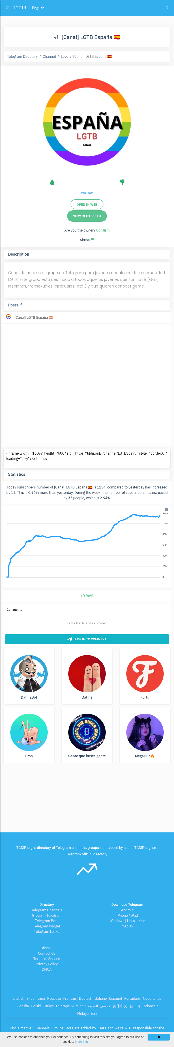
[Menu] (166, 509)
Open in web (87, 205)
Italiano (101, 998)
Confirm (103, 230)
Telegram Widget (46, 926)
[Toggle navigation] (167, 8)
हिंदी (94, 1013)
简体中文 (120, 1006)
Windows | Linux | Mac (127, 921)
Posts (13, 305)
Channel (49, 56)
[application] (87, 545)
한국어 (134, 1006)
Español (115, 998)
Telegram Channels (46, 910)
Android (127, 910)
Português (132, 998)
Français (70, 998)
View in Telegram (87, 216)
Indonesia (150, 1006)
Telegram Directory (22, 56)
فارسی (105, 1006)
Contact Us (46, 953)
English (18, 998)
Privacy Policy (47, 964)
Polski (36, 1006)
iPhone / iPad (127, 915)
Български (65, 1006)
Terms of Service (46, 958)
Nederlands (152, 998)
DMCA (47, 969)
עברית (81, 1006)
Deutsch (85, 998)
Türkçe (48, 1006)
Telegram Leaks (46, 931)
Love (64, 56)
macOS (127, 926)
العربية (93, 1006)
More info (81, 1041)
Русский (54, 998)
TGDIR (19, 8)
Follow (87, 193)
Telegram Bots (46, 921)
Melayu (83, 1013)
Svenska (22, 1006)
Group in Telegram (47, 915)
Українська (35, 998)
